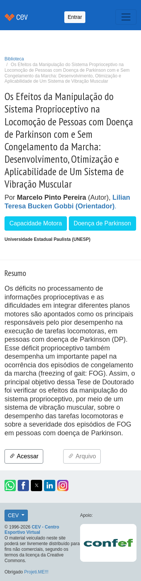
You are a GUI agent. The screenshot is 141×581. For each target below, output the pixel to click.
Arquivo (82, 456)
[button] (10, 485)
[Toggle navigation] (125, 17)
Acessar (23, 456)
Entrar (75, 17)
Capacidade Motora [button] (35, 223)
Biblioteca (14, 59)
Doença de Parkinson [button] (102, 223)
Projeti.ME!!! (36, 572)
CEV (14, 515)
